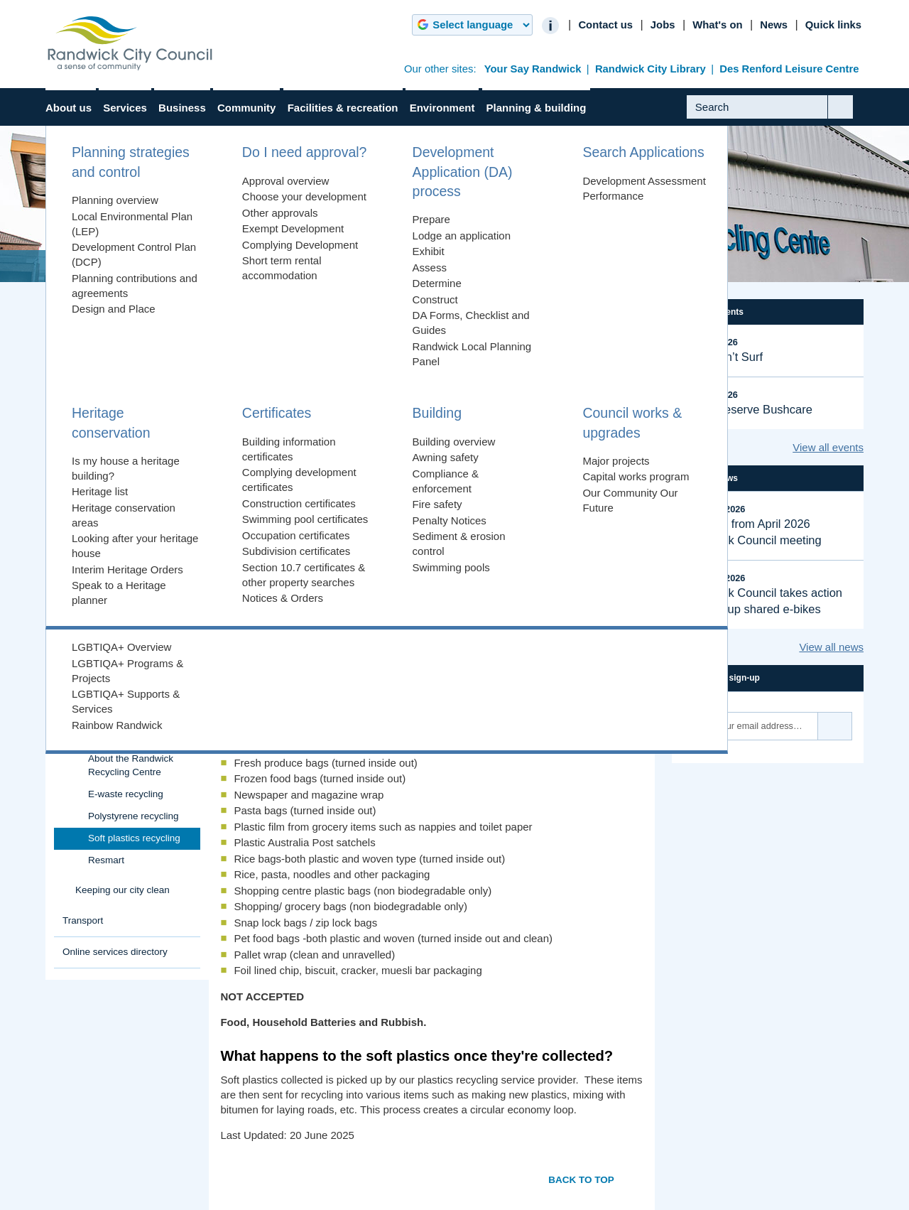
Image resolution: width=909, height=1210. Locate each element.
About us (68, 108)
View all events (828, 447)
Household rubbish (115, 541)
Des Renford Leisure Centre (789, 69)
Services (125, 108)
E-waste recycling (125, 794)
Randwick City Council (129, 43)
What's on (717, 25)
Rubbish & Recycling (227, 266)
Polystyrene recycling (133, 816)
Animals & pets (94, 372)
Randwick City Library (650, 69)
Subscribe (835, 726)
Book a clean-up (110, 599)
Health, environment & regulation (110, 411)
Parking (78, 448)
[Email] (750, 726)
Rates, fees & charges (109, 341)
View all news (831, 647)
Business (182, 108)
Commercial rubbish (117, 691)
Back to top (581, 1179)
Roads (76, 479)
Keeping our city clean (122, 890)
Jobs (663, 25)
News (774, 25)
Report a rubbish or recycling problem (116, 628)
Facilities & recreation (343, 108)
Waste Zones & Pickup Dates (123, 664)
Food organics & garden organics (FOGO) (126, 570)
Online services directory (115, 951)
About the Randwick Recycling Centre (130, 765)
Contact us (605, 25)
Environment (442, 108)
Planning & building (536, 108)
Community (246, 108)
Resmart (106, 860)
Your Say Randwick (533, 69)
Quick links (833, 25)
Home (75, 266)
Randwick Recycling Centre (368, 266)
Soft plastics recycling (134, 838)
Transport (82, 920)
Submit (851, 118)
